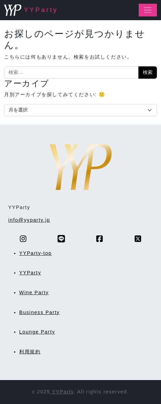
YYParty (30, 272)
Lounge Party (37, 332)
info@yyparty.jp (29, 220)
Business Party (39, 312)
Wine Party (34, 292)
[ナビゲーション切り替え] (148, 10)
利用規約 (29, 351)
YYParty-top (35, 253)
